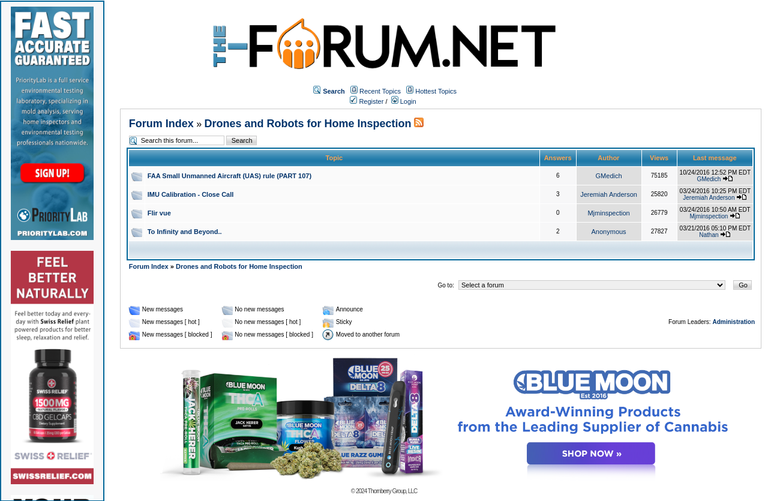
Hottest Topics (436, 91)
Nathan (708, 235)
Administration (733, 322)
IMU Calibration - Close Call (191, 194)
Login (403, 101)
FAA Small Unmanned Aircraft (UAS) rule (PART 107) (229, 175)
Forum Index (161, 124)
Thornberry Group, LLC (392, 491)
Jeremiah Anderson (608, 194)
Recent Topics (380, 91)
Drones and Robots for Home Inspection (308, 124)
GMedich (609, 175)
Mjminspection (608, 213)
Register (366, 101)
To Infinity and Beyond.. (185, 231)
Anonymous (609, 231)
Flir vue (159, 213)
